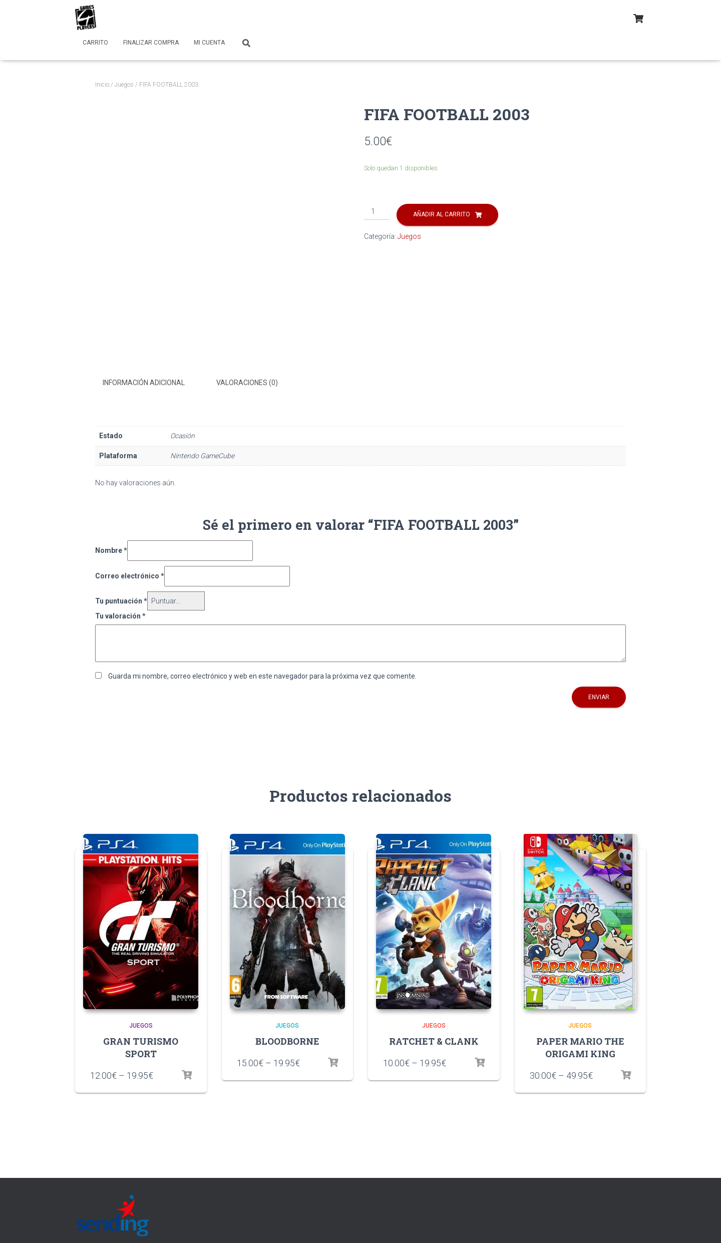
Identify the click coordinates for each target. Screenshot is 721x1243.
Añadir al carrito (441, 214)
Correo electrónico (129, 575)
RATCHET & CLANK (434, 1040)
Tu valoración (120, 615)
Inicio (102, 84)
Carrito (95, 42)
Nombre (111, 550)
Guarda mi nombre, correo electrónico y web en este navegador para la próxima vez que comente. (262, 675)
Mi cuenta (209, 42)
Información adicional (144, 383)
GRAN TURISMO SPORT (140, 1046)
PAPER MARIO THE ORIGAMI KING (580, 1046)
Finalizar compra (151, 42)
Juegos (124, 84)
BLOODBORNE (287, 1040)
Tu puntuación (121, 600)
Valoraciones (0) (247, 383)
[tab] (151, 383)
